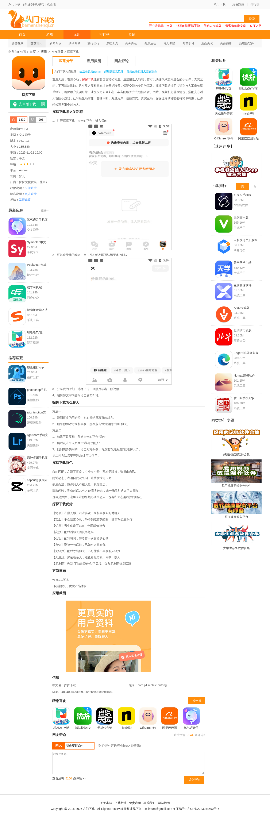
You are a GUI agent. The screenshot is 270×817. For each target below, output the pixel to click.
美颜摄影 (226, 43)
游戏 (49, 34)
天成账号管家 (104, 719)
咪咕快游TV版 (83, 719)
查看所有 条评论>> (68, 778)
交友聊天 (36, 43)
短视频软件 (246, 43)
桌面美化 (207, 43)
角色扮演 (238, 4)
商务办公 (131, 43)
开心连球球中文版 (161, 25)
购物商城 (74, 43)
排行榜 (255, 4)
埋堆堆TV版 (61, 718)
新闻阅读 (55, 43)
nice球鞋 (126, 718)
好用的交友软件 (113, 71)
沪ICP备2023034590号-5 (202, 808)
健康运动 (150, 43)
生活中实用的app (90, 71)
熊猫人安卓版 (212, 25)
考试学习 (188, 43)
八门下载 (219, 4)
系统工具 (112, 43)
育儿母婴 (169, 43)
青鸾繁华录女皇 (235, 25)
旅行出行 (93, 43)
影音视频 (17, 43)
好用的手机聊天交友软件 (142, 71)
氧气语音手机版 (191, 719)
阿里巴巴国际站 (169, 719)
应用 (77, 34)
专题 (131, 34)
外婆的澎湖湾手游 (188, 25)
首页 (22, 34)
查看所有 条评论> (189, 735)
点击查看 (31, 194)
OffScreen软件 (148, 719)
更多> (45, 210)
